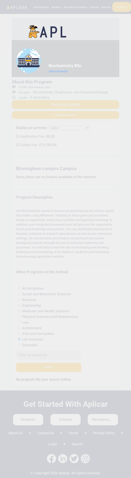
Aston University (58, 71)
